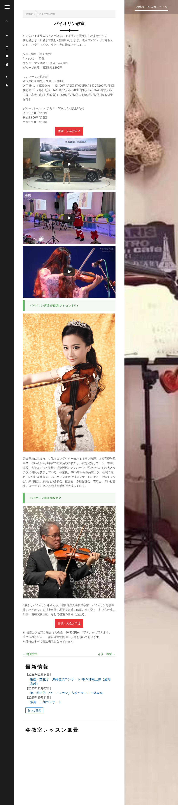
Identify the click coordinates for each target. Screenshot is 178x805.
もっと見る (34, 710)
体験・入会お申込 (69, 131)
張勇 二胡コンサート (46, 702)
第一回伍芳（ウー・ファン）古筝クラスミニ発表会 (66, 693)
